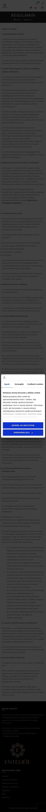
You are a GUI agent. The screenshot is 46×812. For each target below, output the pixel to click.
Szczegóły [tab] (19, 384)
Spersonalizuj (23, 432)
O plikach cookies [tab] (35, 384)
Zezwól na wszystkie (23, 425)
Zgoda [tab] (7, 384)
